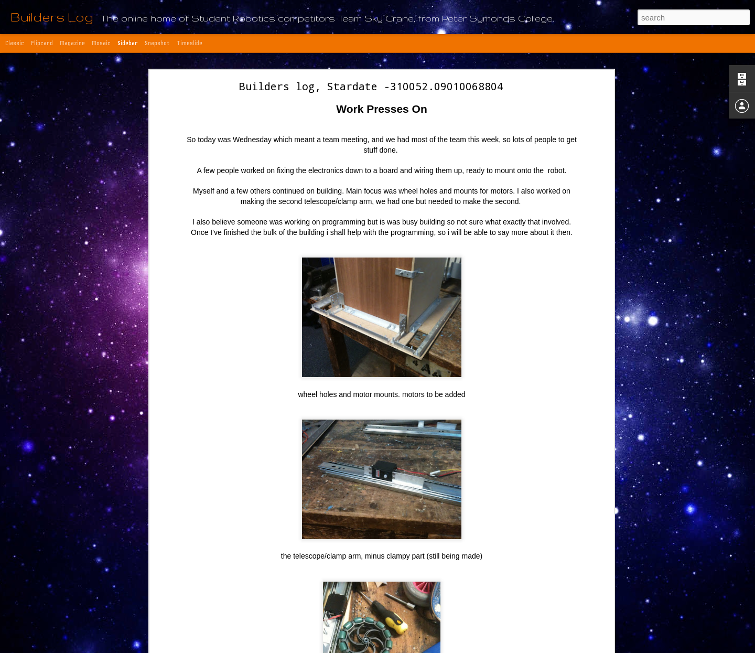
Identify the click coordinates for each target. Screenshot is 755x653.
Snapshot (157, 43)
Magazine (72, 43)
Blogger (445, 647)
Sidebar (127, 43)
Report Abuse (475, 647)
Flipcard (42, 43)
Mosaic (101, 43)
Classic (14, 43)
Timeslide (189, 43)
